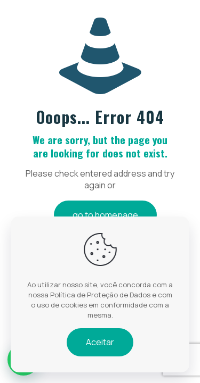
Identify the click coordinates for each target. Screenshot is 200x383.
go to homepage (105, 215)
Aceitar (100, 342)
